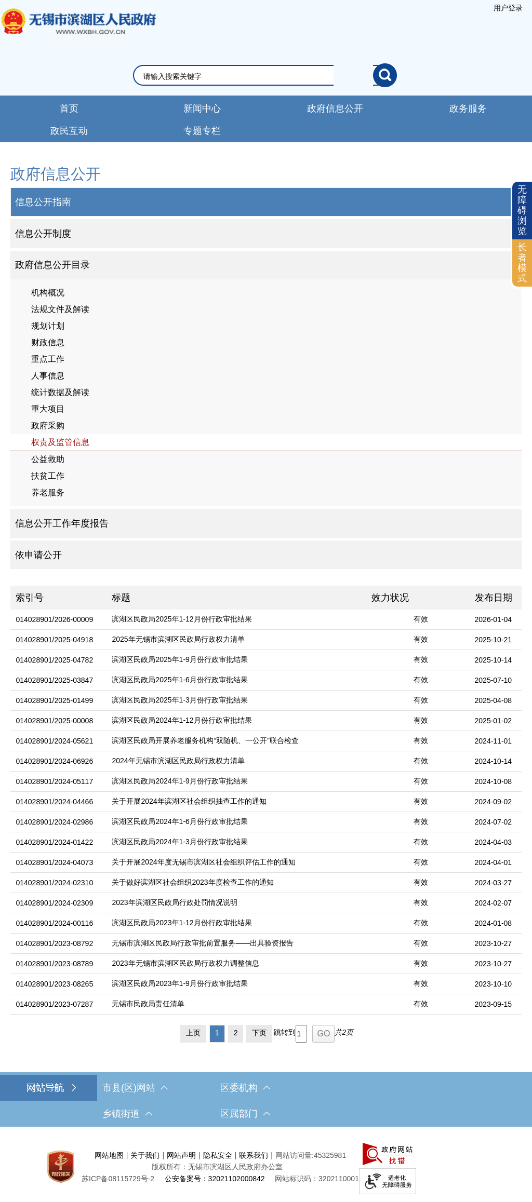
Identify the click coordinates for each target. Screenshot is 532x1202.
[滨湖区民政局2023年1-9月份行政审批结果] (236, 984)
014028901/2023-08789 (54, 964)
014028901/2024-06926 (54, 761)
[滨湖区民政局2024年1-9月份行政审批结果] (236, 782)
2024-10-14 (493, 761)
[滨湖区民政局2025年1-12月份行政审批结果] (236, 620)
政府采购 (47, 425)
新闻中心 (202, 108)
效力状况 (390, 597)
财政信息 (47, 342)
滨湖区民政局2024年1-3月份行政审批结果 (179, 842)
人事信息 (47, 375)
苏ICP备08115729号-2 (118, 1178)
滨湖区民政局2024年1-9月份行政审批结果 (179, 781)
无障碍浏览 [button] (522, 210)
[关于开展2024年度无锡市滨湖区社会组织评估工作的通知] (236, 863)
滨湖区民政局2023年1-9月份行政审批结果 (179, 983)
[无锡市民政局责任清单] (236, 1004)
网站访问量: (294, 1155)
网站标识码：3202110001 (317, 1178)
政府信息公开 (335, 108)
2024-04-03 (493, 842)
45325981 (330, 1155)
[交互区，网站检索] (266, 75)
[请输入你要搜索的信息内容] (258, 76)
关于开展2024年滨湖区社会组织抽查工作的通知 (189, 801)
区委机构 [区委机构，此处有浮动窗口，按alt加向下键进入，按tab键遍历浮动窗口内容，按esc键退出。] (245, 1088)
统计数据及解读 (60, 392)
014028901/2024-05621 (54, 741)
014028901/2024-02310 (54, 883)
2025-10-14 (493, 660)
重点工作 (47, 359)
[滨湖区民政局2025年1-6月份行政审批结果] (236, 680)
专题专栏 (202, 131)
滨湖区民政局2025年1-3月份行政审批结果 (179, 700)
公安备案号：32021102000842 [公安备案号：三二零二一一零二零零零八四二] (215, 1178)
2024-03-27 (493, 883)
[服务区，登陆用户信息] (508, 7)
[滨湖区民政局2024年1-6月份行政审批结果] (236, 822)
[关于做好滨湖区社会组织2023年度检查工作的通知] (236, 883)
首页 (69, 108)
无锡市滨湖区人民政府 (78, 31)
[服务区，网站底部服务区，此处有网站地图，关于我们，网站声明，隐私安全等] (266, 1167)
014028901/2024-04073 (54, 862)
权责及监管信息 (60, 442)
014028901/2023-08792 (54, 943)
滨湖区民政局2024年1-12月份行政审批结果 (181, 720)
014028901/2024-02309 (54, 903)
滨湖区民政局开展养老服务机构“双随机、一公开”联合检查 (205, 740)
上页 (193, 1033)
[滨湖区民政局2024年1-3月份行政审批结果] (236, 842)
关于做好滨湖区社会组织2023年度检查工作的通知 (192, 882)
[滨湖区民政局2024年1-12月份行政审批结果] (236, 721)
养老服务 (47, 492)
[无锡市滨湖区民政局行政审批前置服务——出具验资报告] (236, 944)
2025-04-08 (493, 700)
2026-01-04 (493, 619)
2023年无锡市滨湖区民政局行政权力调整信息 (185, 963)
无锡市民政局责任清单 (148, 1004)
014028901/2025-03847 (54, 680)
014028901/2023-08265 (54, 984)
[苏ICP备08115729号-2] (118, 1178)
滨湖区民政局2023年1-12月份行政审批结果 (181, 923)
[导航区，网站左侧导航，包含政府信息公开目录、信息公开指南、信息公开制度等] (265, 366)
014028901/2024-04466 (54, 802)
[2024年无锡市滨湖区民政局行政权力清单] (236, 761)
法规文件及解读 (60, 309)
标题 (121, 597)
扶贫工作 (47, 475)
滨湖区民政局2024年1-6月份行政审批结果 (179, 821)
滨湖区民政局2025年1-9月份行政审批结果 (179, 659)
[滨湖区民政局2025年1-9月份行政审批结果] (236, 660)
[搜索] (385, 75)
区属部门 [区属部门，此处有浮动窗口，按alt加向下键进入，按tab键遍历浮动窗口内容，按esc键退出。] (245, 1114)
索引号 (30, 597)
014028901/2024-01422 (54, 842)
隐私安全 (217, 1155)
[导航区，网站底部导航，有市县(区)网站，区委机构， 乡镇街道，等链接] (266, 1101)
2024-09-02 (493, 802)
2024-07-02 (493, 822)
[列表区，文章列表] (265, 816)
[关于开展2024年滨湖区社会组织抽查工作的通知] (236, 802)
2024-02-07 (493, 903)
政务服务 (468, 108)
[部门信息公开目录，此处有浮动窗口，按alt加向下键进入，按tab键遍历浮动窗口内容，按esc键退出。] (265, 265)
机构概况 (47, 292)
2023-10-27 (493, 943)
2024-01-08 (493, 923)
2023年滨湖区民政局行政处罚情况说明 (174, 902)
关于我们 (144, 1155)
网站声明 (181, 1155)
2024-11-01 (493, 741)
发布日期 (493, 597)
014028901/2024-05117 (54, 781)
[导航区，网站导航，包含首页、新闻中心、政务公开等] (266, 119)
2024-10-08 (493, 781)
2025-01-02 (493, 721)
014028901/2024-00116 (54, 923)
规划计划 (47, 325)
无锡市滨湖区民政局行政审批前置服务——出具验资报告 (203, 943)
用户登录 (508, 8)
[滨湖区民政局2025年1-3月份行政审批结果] (236, 701)
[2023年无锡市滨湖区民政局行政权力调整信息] (236, 964)
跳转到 (285, 1032)
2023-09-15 (493, 1004)
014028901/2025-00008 (54, 721)
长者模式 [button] (522, 262)
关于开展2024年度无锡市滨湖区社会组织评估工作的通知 (203, 862)
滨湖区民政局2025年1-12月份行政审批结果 (181, 619)
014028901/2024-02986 (54, 822)
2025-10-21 (493, 640)
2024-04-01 (493, 862)
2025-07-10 (493, 680)
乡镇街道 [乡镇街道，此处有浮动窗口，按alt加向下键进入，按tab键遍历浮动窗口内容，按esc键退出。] (127, 1114)
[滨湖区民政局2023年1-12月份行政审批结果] (236, 923)
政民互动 (69, 131)
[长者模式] (522, 263)
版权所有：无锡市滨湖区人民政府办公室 (217, 1167)
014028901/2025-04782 (54, 660)
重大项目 (47, 408)
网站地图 (109, 1155)
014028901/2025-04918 (54, 640)
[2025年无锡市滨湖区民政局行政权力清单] (236, 640)
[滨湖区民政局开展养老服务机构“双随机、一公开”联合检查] (236, 741)
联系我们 (253, 1155)
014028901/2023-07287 (54, 1004)
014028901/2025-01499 (54, 700)
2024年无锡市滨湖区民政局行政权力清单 (178, 761)
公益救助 (47, 459)
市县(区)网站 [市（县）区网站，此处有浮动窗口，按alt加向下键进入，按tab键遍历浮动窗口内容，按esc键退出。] (135, 1088)
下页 (259, 1033)
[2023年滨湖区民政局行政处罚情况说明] (236, 903)
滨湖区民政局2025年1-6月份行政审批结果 (179, 680)
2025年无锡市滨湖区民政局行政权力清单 (178, 639)
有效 (421, 619)
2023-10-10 (493, 984)
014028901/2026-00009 (54, 619)
